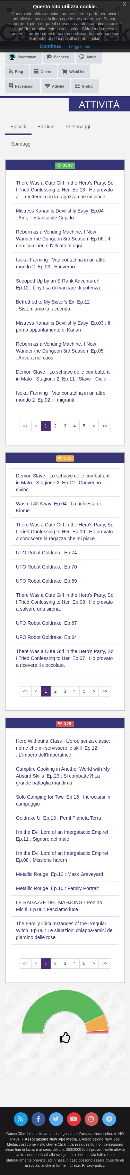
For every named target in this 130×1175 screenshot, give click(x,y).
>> (104, 426)
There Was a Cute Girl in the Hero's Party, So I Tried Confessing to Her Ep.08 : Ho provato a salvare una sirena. (64, 602)
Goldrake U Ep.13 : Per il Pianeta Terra (58, 818)
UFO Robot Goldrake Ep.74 (46, 552)
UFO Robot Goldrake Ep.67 (46, 623)
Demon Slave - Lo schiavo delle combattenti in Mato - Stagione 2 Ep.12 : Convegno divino (63, 482)
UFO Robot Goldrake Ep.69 (46, 581)
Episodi (18, 126)
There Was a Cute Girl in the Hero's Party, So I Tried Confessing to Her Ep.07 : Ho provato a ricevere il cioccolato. (64, 658)
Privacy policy (93, 1165)
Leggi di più (79, 46)
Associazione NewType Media (51, 1139)
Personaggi (78, 126)
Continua (50, 46)
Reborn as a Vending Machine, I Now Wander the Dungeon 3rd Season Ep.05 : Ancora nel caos (59, 351)
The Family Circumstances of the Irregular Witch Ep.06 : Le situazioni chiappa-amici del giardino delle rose (65, 930)
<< (25, 426)
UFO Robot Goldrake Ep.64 (46, 637)
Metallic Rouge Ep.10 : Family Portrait (57, 888)
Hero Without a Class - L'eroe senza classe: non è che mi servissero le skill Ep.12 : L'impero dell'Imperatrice (63, 748)
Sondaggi (21, 144)
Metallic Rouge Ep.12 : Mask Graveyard (59, 874)
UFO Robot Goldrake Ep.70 (46, 567)
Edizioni (45, 126)
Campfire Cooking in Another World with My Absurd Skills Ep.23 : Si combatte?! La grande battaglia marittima (63, 776)
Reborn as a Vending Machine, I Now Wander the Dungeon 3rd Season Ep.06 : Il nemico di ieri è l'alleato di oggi (63, 238)
